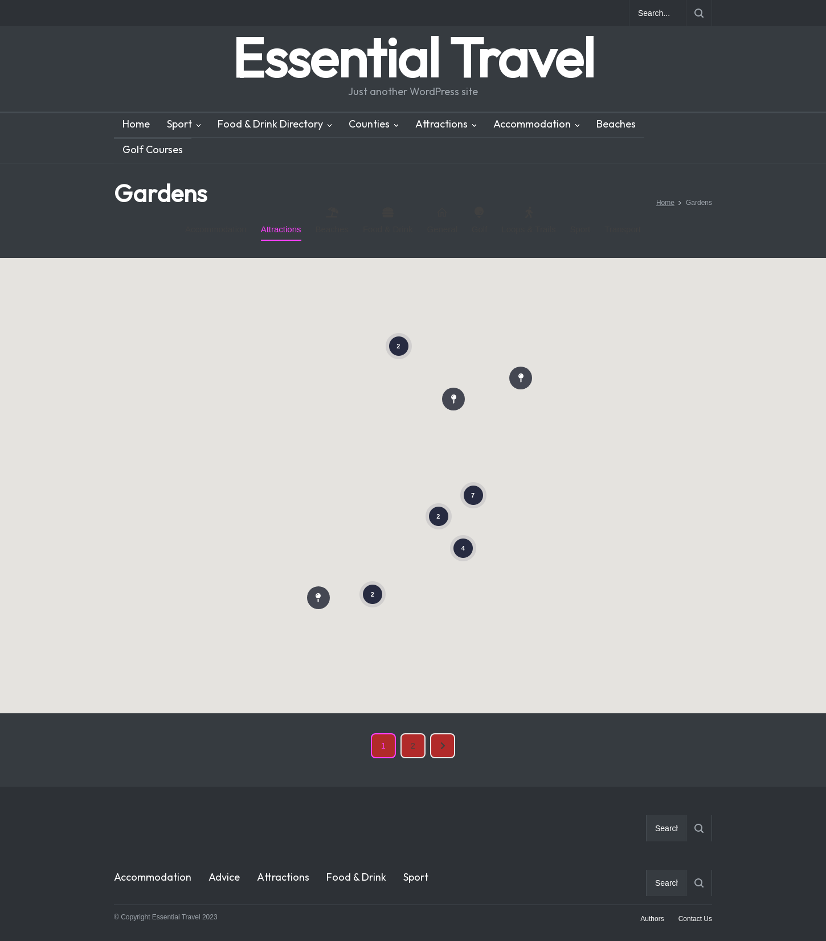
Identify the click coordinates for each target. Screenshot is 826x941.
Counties (369, 123)
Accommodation (532, 123)
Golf (480, 220)
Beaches (616, 123)
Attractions (441, 123)
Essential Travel (413, 57)
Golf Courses (152, 149)
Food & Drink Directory (270, 123)
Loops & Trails (528, 220)
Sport (179, 123)
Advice (224, 877)
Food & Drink (388, 220)
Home (136, 123)
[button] (453, 396)
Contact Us (695, 919)
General (442, 220)
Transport (622, 229)
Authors (652, 919)
